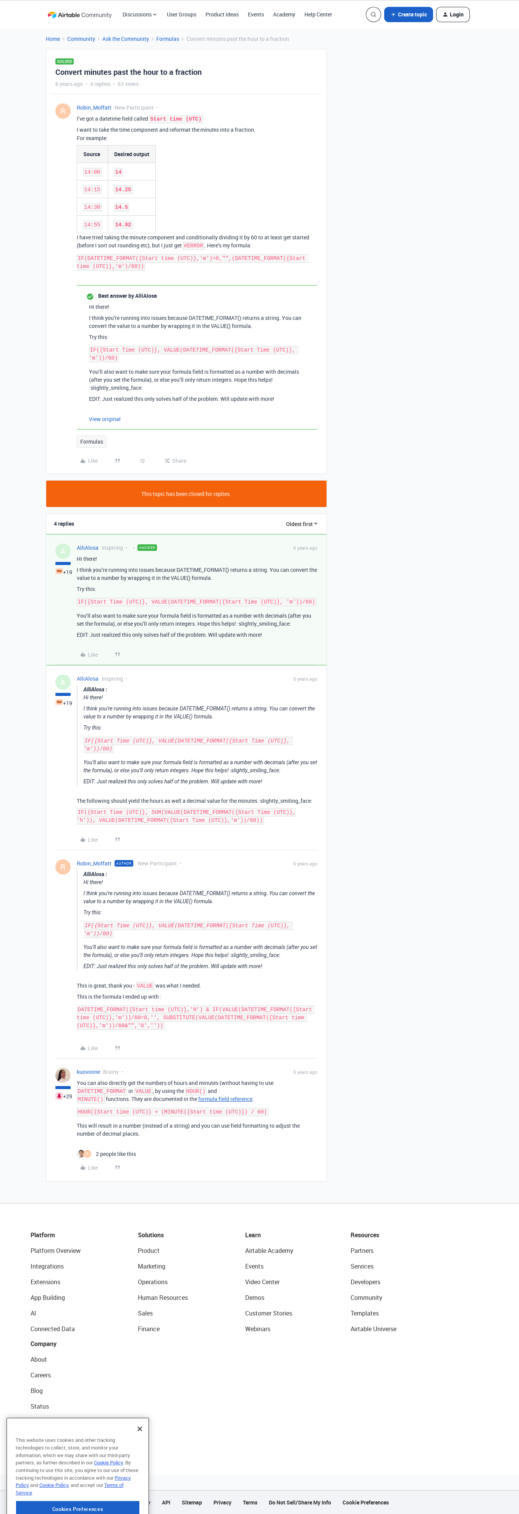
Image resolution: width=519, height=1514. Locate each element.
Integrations (47, 1266)
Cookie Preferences (366, 1502)
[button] (408, 14)
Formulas (167, 38)
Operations (153, 1282)
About (39, 1359)
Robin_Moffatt (94, 107)
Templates (365, 1313)
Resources (365, 1235)
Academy (284, 14)
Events (256, 14)
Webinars (257, 1329)
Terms (250, 1502)
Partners (362, 1250)
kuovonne (88, 1071)
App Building (48, 1297)
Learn (253, 1235)
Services (362, 1266)
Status (40, 1406)
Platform (43, 1235)
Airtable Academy (269, 1250)
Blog (37, 1390)
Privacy (222, 1502)
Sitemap (192, 1502)
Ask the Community (125, 38)
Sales (145, 1313)
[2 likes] (106, 1154)
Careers (41, 1375)
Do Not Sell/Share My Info (300, 1502)
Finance (149, 1329)
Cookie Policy (108, 1488)
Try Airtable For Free (57, 1437)
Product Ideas (222, 14)
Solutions (151, 1235)
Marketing (151, 1266)
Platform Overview (56, 1250)
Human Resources (163, 1297)
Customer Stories (268, 1313)
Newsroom (45, 1422)
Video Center (262, 1282)
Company (44, 1344)
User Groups (181, 14)
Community (81, 38)
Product (149, 1250)
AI (33, 1313)
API (166, 1502)
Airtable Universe (373, 1329)
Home (53, 38)
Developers (365, 1282)
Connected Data (53, 1329)
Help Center (318, 14)
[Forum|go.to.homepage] (80, 14)
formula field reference (225, 1098)
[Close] (139, 1455)
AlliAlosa (88, 547)
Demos (254, 1297)
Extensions (45, 1282)
